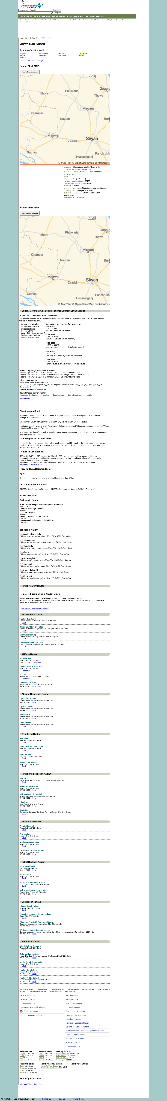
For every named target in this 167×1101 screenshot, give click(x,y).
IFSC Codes (45, 20)
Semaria (23, 57)
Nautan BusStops (56, 991)
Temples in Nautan (57, 989)
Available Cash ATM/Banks (93, 20)
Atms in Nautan (72, 995)
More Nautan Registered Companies (34, 609)
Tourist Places (60, 16)
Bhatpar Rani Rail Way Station (51, 1068)
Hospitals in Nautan (73, 1019)
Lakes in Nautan (42, 989)
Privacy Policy (78, 1099)
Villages (42, 16)
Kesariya (45, 395)
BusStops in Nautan (27, 989)
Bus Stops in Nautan (74, 1003)
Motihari (90, 395)
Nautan (81, 55)
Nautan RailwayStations (38, 991)
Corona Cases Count (97, 16)
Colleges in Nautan (28, 1003)
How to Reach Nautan (29, 995)
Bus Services (36, 20)
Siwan (50, 38)
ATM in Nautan (70, 991)
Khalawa (62, 53)
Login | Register (55, 13)
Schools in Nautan (28, 999)
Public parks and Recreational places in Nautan (85, 1031)
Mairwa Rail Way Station (49, 1066)
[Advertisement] (65, 29)
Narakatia (62, 55)
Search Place (74, 20)
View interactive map (30, 72)
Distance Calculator (25, 20)
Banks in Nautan (72, 999)
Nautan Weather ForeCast (31, 1016)
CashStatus (37, 662)
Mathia (22, 55)
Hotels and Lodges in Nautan (77, 1023)
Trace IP (81, 20)
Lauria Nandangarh (75, 395)
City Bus (29, 16)
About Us (61, 1099)
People (21, 21)
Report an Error (121, 20)
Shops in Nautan (73, 989)
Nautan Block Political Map (31, 464)
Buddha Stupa (58, 395)
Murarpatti (43, 55)
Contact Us (47, 1099)
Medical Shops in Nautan (76, 1035)
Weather (66, 20)
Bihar (44, 38)
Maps (36, 16)
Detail (24, 623)
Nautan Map (25, 398)
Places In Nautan (31, 1011)
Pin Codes (84, 16)
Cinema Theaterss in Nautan (77, 1027)
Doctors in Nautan (73, 1007)
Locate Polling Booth (109, 20)
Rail (53, 16)
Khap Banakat (84, 53)
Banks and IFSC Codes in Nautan (34, 1007)
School (69, 16)
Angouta (23, 53)
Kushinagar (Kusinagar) (29, 395)
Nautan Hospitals (88, 989)
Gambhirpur (44, 53)
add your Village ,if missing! (31, 60)
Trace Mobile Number (56, 20)
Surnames (27, 21)
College (76, 16)
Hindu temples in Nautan (76, 1015)
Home (22, 16)
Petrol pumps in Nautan (75, 1011)
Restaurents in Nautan (75, 1039)
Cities (48, 16)
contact (129, 20)
